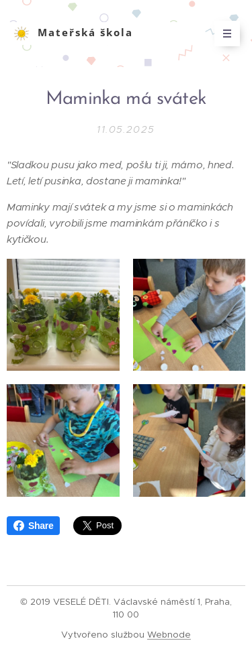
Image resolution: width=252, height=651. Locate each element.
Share (33, 525)
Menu (222, 33)
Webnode (169, 634)
